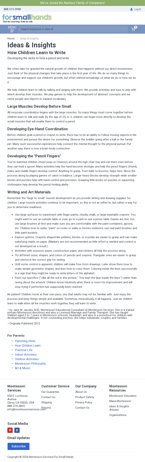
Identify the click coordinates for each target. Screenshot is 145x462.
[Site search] (70, 29)
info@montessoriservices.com (26, 409)
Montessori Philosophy (30, 363)
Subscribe (18, 446)
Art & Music (22, 368)
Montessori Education (123, 396)
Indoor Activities (26, 354)
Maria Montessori (120, 401)
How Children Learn (28, 345)
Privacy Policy (83, 402)
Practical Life (23, 350)
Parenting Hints (25, 341)
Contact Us (48, 397)
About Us (81, 392)
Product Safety (84, 397)
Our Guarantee (50, 392)
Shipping (46, 402)
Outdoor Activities (27, 359)
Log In (135, 9)
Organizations (117, 415)
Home (11, 38)
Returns (46, 407)
